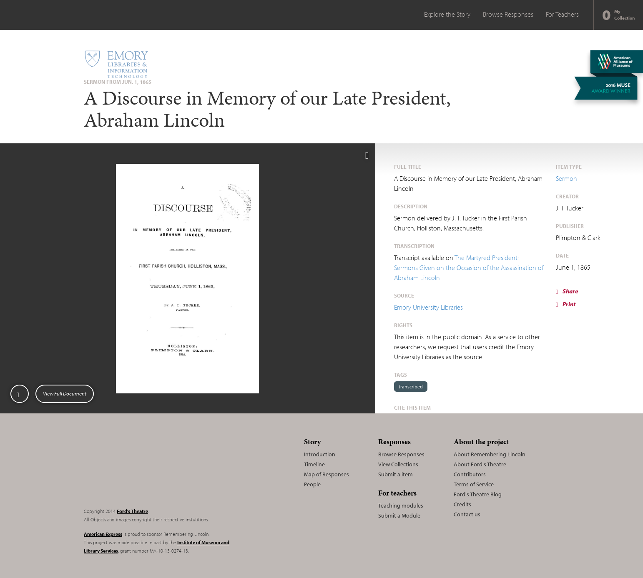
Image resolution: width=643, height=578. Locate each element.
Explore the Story (447, 14)
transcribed (411, 386)
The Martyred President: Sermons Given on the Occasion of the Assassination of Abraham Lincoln (468, 267)
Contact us (467, 514)
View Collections (398, 464)
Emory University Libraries (428, 307)
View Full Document (64, 393)
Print (565, 304)
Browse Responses (508, 14)
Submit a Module (399, 515)
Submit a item (395, 474)
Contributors (470, 474)
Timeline (314, 464)
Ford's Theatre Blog (478, 494)
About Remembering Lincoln (489, 454)
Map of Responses (326, 474)
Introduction (319, 454)
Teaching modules (400, 505)
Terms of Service (474, 484)
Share (567, 291)
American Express (103, 534)
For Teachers (562, 14)
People (312, 484)
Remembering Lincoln (136, 467)
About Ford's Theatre (480, 464)
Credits (462, 504)
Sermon (566, 178)
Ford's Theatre (132, 511)
